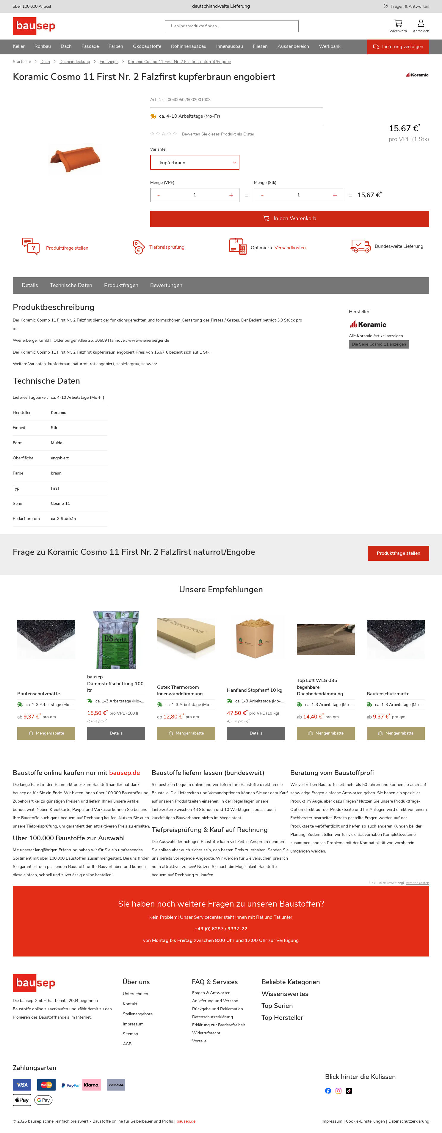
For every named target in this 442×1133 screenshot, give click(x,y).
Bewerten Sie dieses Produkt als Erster (218, 134)
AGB (127, 1044)
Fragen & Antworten (410, 6)
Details (30, 285)
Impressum (133, 1024)
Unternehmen (135, 994)
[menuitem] (19, 47)
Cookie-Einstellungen (365, 1121)
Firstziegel (109, 61)
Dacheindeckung (74, 61)
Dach (45, 61)
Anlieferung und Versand (215, 1001)
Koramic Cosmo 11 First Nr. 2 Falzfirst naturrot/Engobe (179, 61)
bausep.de (186, 1121)
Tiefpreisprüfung (166, 247)
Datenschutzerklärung (212, 1017)
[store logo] (43, 26)
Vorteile (199, 1041)
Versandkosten (290, 248)
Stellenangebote (138, 1014)
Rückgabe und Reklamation (217, 1009)
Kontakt (130, 1004)
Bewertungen (166, 285)
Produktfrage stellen (67, 248)
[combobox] (232, 26)
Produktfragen (121, 285)
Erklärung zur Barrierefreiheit (218, 1025)
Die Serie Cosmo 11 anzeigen (379, 344)
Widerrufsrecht (206, 1033)
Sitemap (130, 1034)
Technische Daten (71, 285)
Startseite (22, 61)
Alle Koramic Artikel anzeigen (376, 336)
